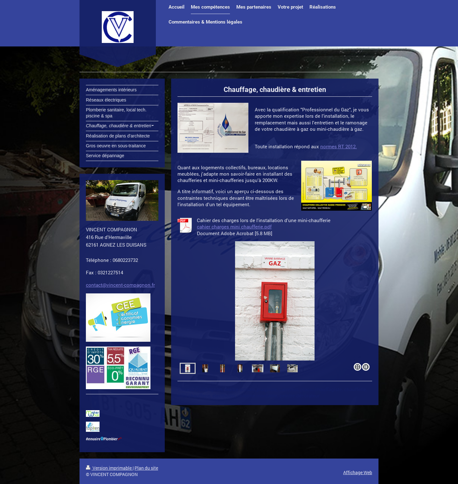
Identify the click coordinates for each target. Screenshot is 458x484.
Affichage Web (357, 472)
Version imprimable (109, 468)
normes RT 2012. (338, 146)
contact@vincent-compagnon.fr (120, 285)
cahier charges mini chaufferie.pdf (234, 226)
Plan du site (146, 468)
